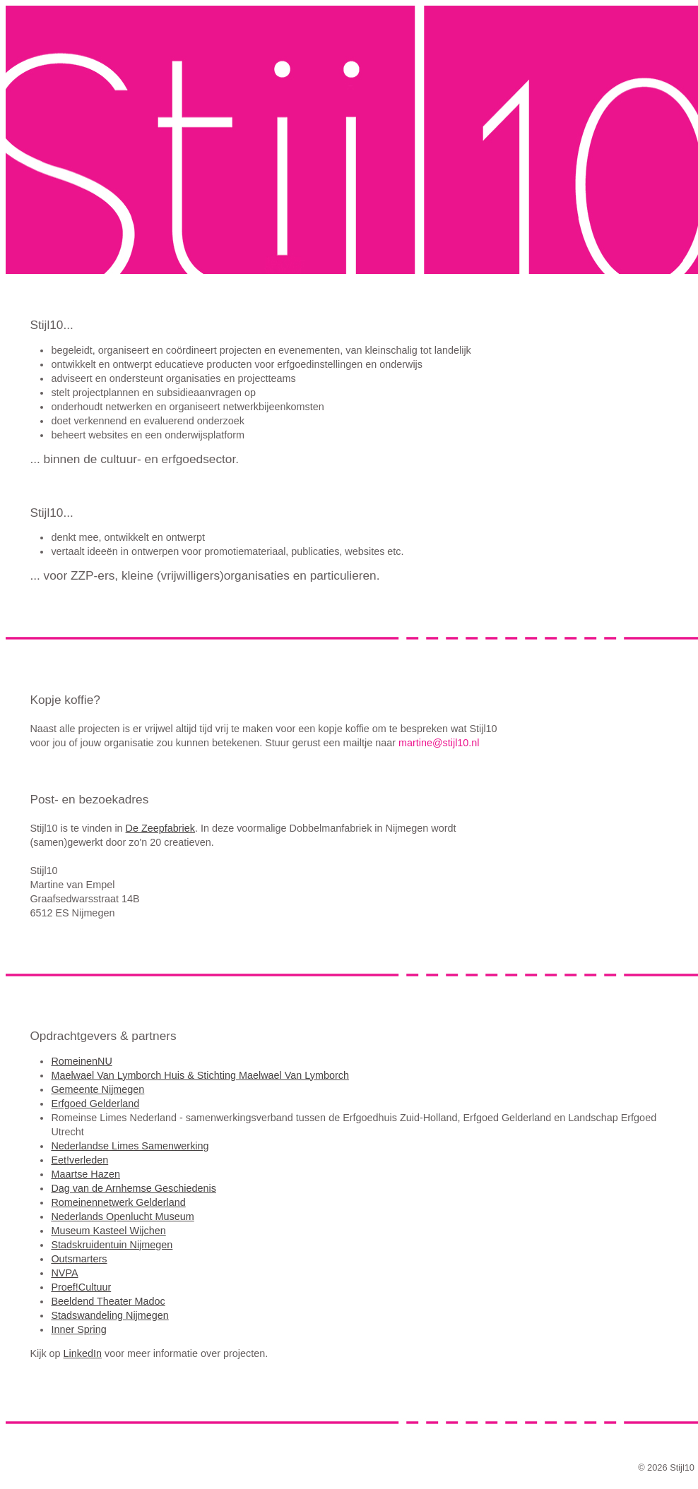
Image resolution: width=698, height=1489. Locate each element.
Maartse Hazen (85, 1174)
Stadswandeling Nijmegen (109, 1315)
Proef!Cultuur (81, 1287)
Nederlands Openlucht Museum (122, 1216)
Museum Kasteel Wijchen (108, 1230)
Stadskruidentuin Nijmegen (111, 1244)
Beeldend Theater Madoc (108, 1301)
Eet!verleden (79, 1160)
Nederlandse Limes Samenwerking (129, 1146)
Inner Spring (78, 1329)
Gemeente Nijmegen (97, 1089)
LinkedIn (83, 1353)
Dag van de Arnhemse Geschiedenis (133, 1188)
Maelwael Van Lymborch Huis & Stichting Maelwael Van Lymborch (200, 1075)
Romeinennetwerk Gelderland (118, 1202)
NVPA (64, 1273)
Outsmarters (79, 1258)
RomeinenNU (81, 1061)
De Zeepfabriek (160, 828)
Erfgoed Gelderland (95, 1103)
